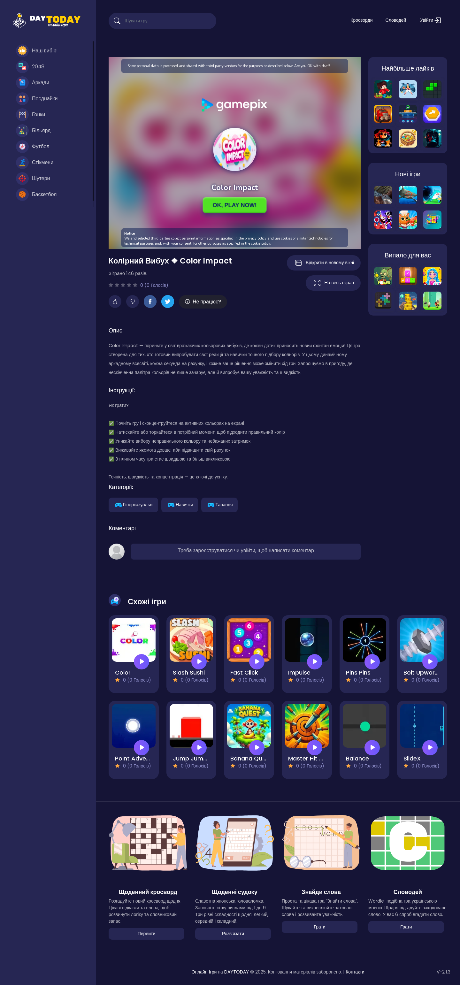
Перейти (146, 933)
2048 (30, 66)
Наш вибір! (36, 50)
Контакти (355, 972)
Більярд (33, 130)
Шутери (33, 178)
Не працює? (203, 301)
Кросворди (361, 20)
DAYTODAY (236, 972)
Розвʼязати (233, 933)
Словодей (396, 20)
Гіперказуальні (133, 504)
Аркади (32, 82)
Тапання (219, 504)
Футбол (33, 146)
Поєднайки (37, 98)
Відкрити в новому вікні (324, 262)
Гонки (30, 114)
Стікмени (34, 162)
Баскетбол (36, 194)
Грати (319, 927)
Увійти (430, 20)
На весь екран (333, 283)
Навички (179, 504)
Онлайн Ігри (204, 972)
